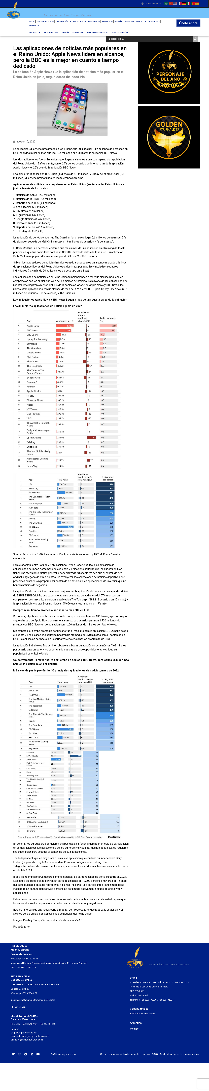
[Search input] (150, 39)
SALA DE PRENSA (51, 32)
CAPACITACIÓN (63, 21)
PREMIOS (107, 21)
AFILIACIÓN (79, 21)
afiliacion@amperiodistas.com (27, 1039)
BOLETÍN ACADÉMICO (121, 32)
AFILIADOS (94, 21)
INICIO (31, 21)
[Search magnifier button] (195, 39)
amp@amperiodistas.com (24, 1032)
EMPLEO (141, 21)
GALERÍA (118, 21)
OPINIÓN (65, 32)
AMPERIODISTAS (45, 21)
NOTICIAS (34, 32)
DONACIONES (154, 21)
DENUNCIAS (129, 21)
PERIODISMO (78, 32)
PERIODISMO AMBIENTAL (98, 32)
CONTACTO (34, 25)
